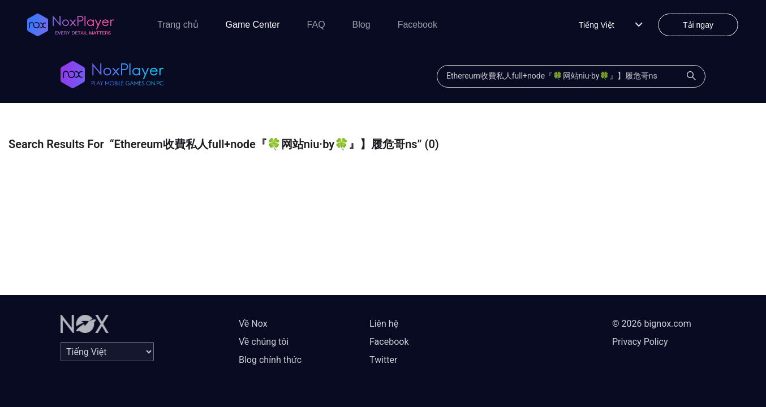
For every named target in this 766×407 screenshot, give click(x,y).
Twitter (383, 359)
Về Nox (253, 323)
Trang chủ (178, 24)
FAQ (316, 24)
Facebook (417, 24)
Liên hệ (383, 323)
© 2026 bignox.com (651, 323)
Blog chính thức (270, 359)
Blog (361, 24)
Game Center (253, 24)
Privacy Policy (640, 341)
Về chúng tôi (264, 341)
